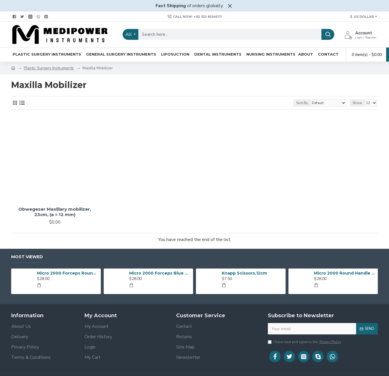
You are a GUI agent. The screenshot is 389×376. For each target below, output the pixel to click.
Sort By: (302, 103)
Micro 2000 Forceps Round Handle (68, 273)
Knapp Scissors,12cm (244, 273)
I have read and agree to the (305, 341)
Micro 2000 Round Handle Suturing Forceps (345, 273)
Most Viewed (27, 256)
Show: (358, 103)
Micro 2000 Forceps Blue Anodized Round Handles (160, 273)
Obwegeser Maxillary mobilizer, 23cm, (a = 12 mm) (54, 212)
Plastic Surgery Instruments (49, 68)
